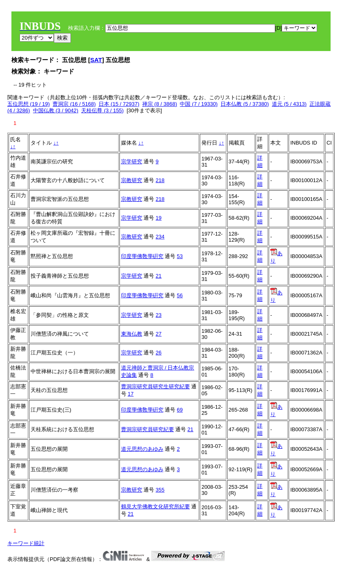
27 (158, 334)
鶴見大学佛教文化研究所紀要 (155, 506)
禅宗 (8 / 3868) (159, 104)
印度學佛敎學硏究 (142, 256)
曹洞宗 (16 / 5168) (74, 104)
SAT (96, 59)
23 (158, 315)
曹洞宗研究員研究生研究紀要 (155, 386)
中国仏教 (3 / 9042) (55, 110)
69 (180, 410)
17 (130, 394)
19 (158, 218)
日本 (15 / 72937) (119, 104)
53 (180, 256)
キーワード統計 (25, 543)
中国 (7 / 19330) (199, 104)
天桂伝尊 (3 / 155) (102, 110)
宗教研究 (131, 180)
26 (158, 353)
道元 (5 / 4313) (289, 104)
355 (160, 490)
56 (180, 295)
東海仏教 (131, 334)
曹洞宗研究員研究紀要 (147, 429)
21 (158, 276)
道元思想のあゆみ (142, 449)
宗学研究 (131, 161)
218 (160, 180)
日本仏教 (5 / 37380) (245, 104)
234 (160, 237)
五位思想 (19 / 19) (28, 104)
